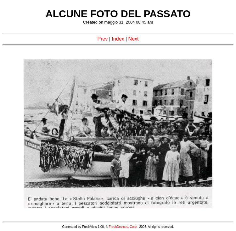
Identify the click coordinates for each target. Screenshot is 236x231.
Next (133, 38)
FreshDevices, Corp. (123, 226)
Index (118, 38)
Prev (102, 38)
